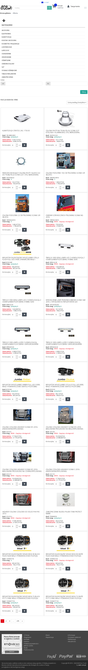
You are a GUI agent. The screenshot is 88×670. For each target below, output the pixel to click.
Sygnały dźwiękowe (9, 70)
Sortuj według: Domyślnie (77, 102)
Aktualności (72, 641)
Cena (2, 80)
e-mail (46, 2)
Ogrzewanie (6, 54)
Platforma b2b (29, 650)
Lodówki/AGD (7, 47)
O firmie (26, 635)
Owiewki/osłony (8, 64)
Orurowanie (6, 57)
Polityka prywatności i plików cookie (31, 645)
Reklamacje (72, 639)
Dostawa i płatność (74, 637)
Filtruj (84, 92)
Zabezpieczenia (7, 77)
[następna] (22, 621)
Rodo (26, 648)
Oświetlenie (6, 60)
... (13, 621)
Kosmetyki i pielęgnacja (10, 44)
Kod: (4, 135)
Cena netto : (7, 139)
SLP (3, 67)
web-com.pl (82, 665)
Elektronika (6, 34)
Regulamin (27, 637)
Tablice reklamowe (9, 74)
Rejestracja (50, 637)
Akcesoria (5, 30)
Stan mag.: (6, 137)
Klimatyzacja (6, 37)
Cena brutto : (7, 141)
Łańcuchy (5, 50)
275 (18, 621)
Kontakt (26, 639)
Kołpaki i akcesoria (9, 40)
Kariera (26, 641)
